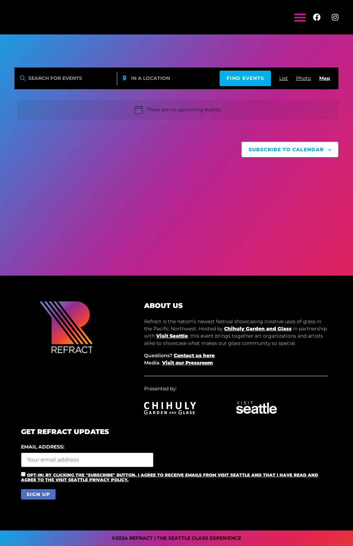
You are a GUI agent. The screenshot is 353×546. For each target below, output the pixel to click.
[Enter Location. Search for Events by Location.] (168, 78)
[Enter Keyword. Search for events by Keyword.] (65, 78)
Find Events (245, 78)
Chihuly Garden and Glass (258, 329)
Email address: (87, 455)
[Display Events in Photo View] (303, 78)
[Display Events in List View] (283, 78)
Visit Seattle (172, 336)
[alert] (178, 110)
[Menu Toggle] (300, 17)
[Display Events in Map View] (324, 78)
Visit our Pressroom (187, 363)
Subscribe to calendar (286, 149)
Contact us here (194, 355)
